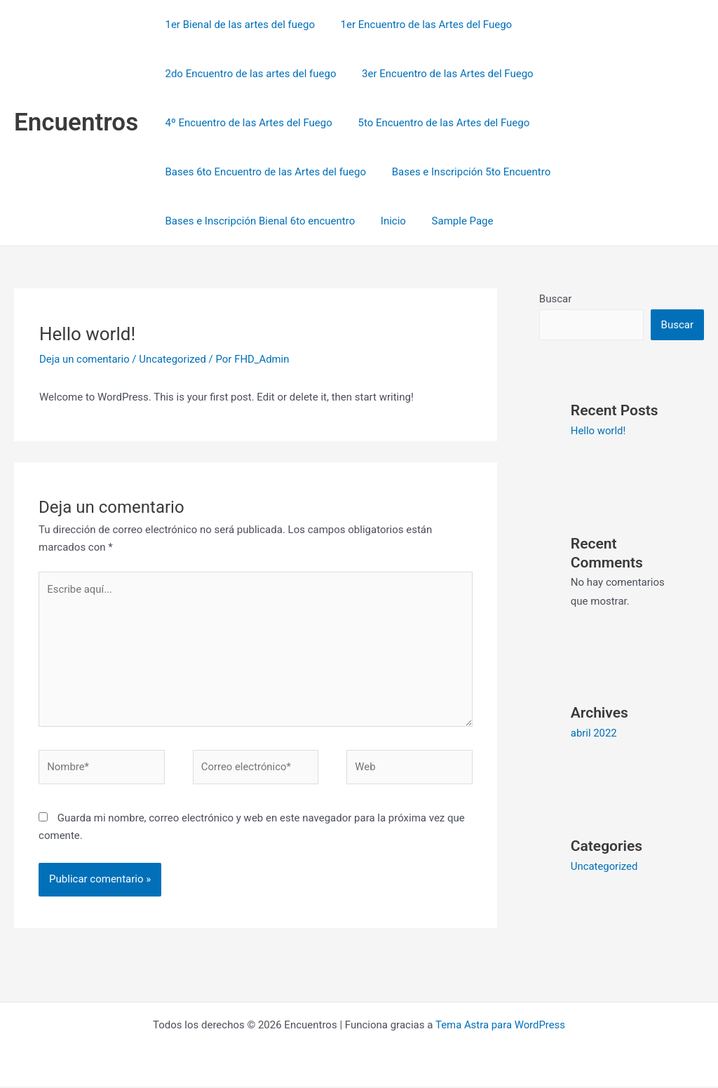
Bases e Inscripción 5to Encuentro (464, 172)
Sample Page (451, 221)
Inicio (386, 221)
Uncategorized (173, 359)
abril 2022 (594, 732)
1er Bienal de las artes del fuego (237, 24)
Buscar (555, 299)
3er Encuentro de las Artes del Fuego (441, 73)
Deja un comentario (84, 359)
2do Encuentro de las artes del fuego (248, 73)
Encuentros (76, 122)
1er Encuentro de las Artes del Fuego (420, 24)
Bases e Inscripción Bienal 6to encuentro (258, 221)
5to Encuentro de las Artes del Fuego (436, 122)
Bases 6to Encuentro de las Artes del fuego (263, 172)
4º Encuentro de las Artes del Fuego (246, 122)
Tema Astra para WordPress (500, 1026)
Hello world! (598, 430)
